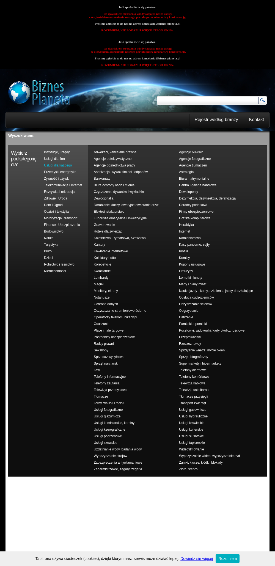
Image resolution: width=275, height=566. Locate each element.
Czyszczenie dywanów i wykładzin (119, 192)
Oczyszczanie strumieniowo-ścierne (120, 311)
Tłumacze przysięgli (193, 396)
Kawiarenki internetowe (111, 251)
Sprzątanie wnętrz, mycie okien (202, 350)
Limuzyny (186, 271)
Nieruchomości (55, 271)
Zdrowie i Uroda (55, 198)
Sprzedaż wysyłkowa (109, 357)
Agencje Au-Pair (191, 152)
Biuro (48, 251)
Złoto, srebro (188, 469)
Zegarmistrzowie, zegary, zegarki (118, 469)
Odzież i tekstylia (56, 212)
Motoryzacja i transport (60, 218)
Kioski (183, 251)
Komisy (184, 258)
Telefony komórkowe (194, 377)
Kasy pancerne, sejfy (194, 245)
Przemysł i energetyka (60, 172)
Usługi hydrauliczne (193, 416)
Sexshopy (101, 350)
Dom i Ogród (53, 205)
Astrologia (186, 172)
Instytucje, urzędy (57, 152)
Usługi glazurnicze (107, 416)
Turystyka (51, 245)
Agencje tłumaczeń (193, 165)
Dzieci (48, 258)
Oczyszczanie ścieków (195, 304)
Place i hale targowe (108, 330)
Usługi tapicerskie (192, 443)
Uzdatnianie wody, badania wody (118, 449)
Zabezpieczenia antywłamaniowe (118, 462)
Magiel (98, 284)
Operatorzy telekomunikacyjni (115, 317)
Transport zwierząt (192, 403)
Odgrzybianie (189, 311)
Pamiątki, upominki (193, 324)
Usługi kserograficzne (109, 429)
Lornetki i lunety (190, 278)
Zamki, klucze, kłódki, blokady (201, 462)
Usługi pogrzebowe (108, 436)
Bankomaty (102, 179)
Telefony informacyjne (110, 377)
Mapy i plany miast (192, 284)
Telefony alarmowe (193, 370)
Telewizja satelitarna (193, 390)
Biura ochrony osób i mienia (114, 185)
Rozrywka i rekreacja (59, 192)
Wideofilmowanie (191, 449)
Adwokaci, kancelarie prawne (115, 152)
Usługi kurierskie (191, 429)
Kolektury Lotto (105, 258)
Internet (184, 231)
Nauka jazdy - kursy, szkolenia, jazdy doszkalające (216, 291)
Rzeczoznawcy (190, 344)
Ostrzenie (186, 317)
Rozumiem (227, 558)
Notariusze (101, 297)
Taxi (97, 370)
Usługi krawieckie (192, 423)
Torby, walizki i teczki (109, 403)
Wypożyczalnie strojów (110, 456)
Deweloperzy (188, 192)
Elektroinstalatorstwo (109, 212)
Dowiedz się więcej (196, 558)
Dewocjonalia (103, 198)
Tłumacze (101, 396)
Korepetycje (102, 264)
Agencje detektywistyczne (112, 159)
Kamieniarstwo (190, 238)
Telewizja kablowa (192, 383)
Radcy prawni (104, 344)
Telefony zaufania (106, 383)
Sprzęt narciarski (106, 363)
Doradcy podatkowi (193, 205)
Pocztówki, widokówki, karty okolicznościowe (211, 330)
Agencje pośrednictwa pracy (114, 165)
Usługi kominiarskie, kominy (114, 423)
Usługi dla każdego (58, 165)
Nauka (49, 238)
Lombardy (101, 278)
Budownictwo (54, 231)
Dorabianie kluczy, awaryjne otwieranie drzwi (126, 205)
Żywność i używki (57, 179)
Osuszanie (101, 324)
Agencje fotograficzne (195, 159)
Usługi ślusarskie (191, 436)
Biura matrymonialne (194, 179)
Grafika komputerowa (194, 218)
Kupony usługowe (192, 264)
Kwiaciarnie (102, 271)
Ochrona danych (106, 304)
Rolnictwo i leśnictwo (59, 264)
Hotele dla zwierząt (108, 231)
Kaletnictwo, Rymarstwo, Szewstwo (120, 238)
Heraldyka (186, 225)
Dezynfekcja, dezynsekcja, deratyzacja (207, 198)
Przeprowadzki (190, 337)
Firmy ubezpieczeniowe (196, 212)
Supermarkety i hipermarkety (200, 363)
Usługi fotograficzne (108, 410)
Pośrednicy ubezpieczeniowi (114, 337)
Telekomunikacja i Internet (63, 185)
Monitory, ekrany (106, 291)
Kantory (99, 245)
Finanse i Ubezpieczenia (62, 225)
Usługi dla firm (54, 159)
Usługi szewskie (105, 443)
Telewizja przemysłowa (110, 390)
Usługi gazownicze (192, 410)
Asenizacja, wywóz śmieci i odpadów (121, 172)
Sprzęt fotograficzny (193, 357)
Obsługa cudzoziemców (196, 297)
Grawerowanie (104, 225)
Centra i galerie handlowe (197, 185)
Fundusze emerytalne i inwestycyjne (120, 218)
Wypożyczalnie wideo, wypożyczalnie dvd (209, 456)
